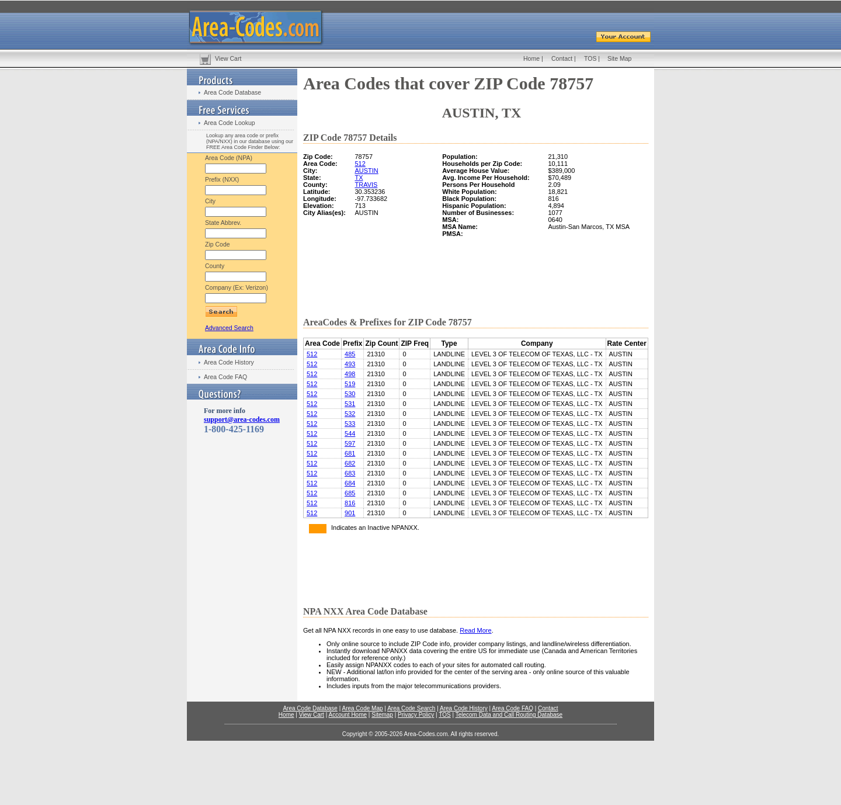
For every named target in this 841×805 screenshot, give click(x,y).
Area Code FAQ (225, 376)
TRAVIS (366, 184)
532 (350, 413)
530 (350, 393)
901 (350, 512)
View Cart (228, 58)
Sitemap (382, 715)
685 (350, 493)
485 (350, 354)
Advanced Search (229, 327)
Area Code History (229, 362)
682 (350, 463)
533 (350, 423)
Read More (475, 630)
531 (350, 403)
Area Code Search (411, 708)
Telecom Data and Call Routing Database (509, 715)
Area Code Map (362, 708)
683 (350, 473)
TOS (590, 58)
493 (350, 363)
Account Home (347, 715)
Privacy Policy (416, 715)
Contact (561, 58)
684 (350, 483)
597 (350, 443)
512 (360, 163)
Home (531, 58)
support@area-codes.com (242, 419)
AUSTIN (366, 170)
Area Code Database (232, 92)
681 (350, 453)
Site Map (619, 58)
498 (350, 373)
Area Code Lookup (229, 122)
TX (359, 177)
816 (350, 502)
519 (350, 383)
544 (350, 433)
